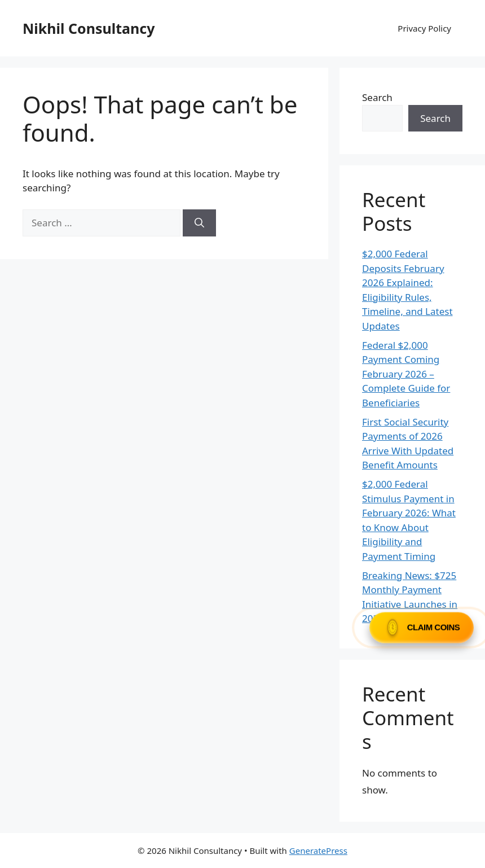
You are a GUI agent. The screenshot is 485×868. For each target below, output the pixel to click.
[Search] (199, 222)
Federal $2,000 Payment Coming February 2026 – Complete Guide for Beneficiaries (406, 374)
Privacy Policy (424, 28)
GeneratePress (318, 850)
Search (377, 97)
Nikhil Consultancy (89, 28)
